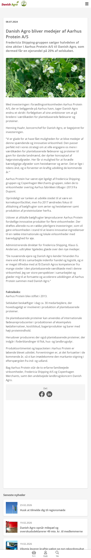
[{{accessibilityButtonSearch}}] (57, 554)
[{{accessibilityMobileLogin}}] (45, 554)
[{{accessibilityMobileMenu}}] (87, 4)
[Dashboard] (14, 4)
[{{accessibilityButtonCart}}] (34, 554)
